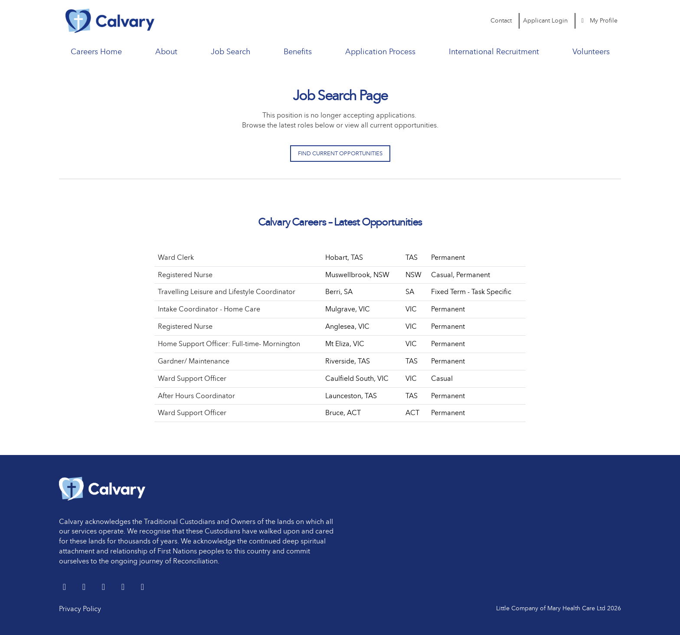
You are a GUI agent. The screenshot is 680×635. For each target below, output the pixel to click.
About (166, 51)
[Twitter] (65, 587)
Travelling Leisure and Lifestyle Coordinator (226, 292)
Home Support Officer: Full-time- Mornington (229, 344)
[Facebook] (104, 587)
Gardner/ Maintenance (193, 361)
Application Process (380, 51)
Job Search (230, 51)
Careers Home (96, 51)
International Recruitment (494, 51)
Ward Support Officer (192, 378)
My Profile (598, 20)
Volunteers (591, 51)
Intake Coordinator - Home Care (209, 309)
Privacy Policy (80, 609)
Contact (501, 20)
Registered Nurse (185, 275)
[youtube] (124, 587)
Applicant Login (545, 20)
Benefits (298, 51)
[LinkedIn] (84, 587)
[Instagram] (142, 587)
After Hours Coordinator (196, 396)
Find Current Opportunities (340, 153)
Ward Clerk (176, 257)
